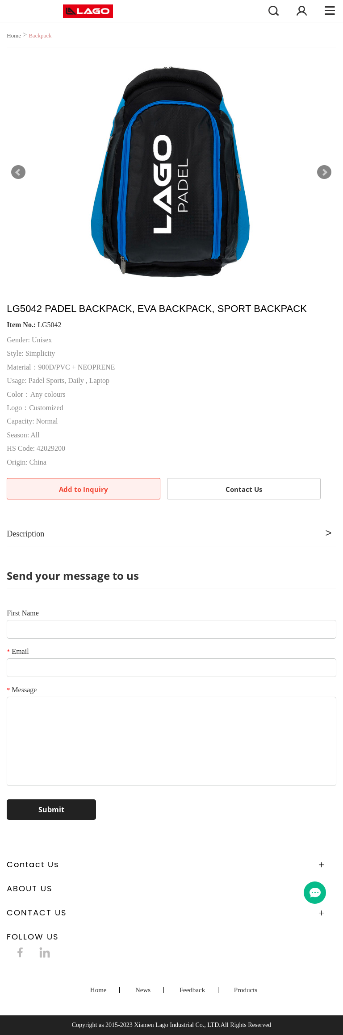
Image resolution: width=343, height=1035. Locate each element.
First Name (23, 613)
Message (22, 690)
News (143, 990)
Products (246, 990)
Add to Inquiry (83, 489)
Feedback (192, 990)
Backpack (40, 35)
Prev (18, 172)
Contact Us (244, 489)
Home (14, 35)
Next (324, 172)
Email (18, 651)
